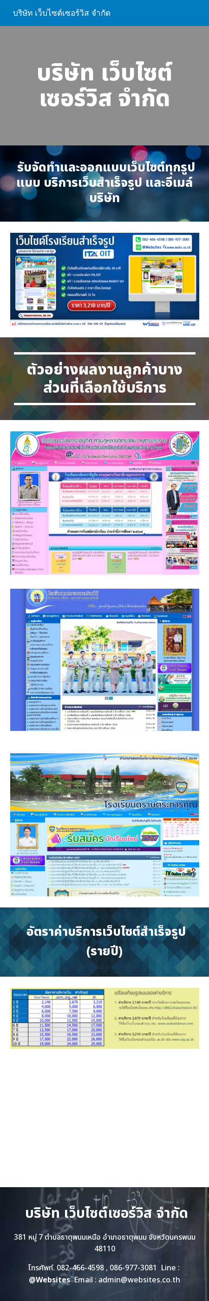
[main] (104, 85)
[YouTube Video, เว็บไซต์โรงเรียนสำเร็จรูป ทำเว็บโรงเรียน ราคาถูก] (104, 1123)
